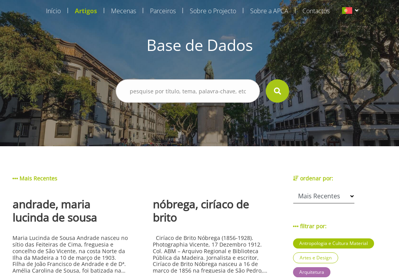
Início (53, 11)
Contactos (316, 11)
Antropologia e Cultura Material (333, 243)
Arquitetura (311, 272)
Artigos (86, 11)
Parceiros (163, 11)
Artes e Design (316, 257)
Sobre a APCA (269, 11)
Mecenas (123, 11)
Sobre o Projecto (213, 11)
